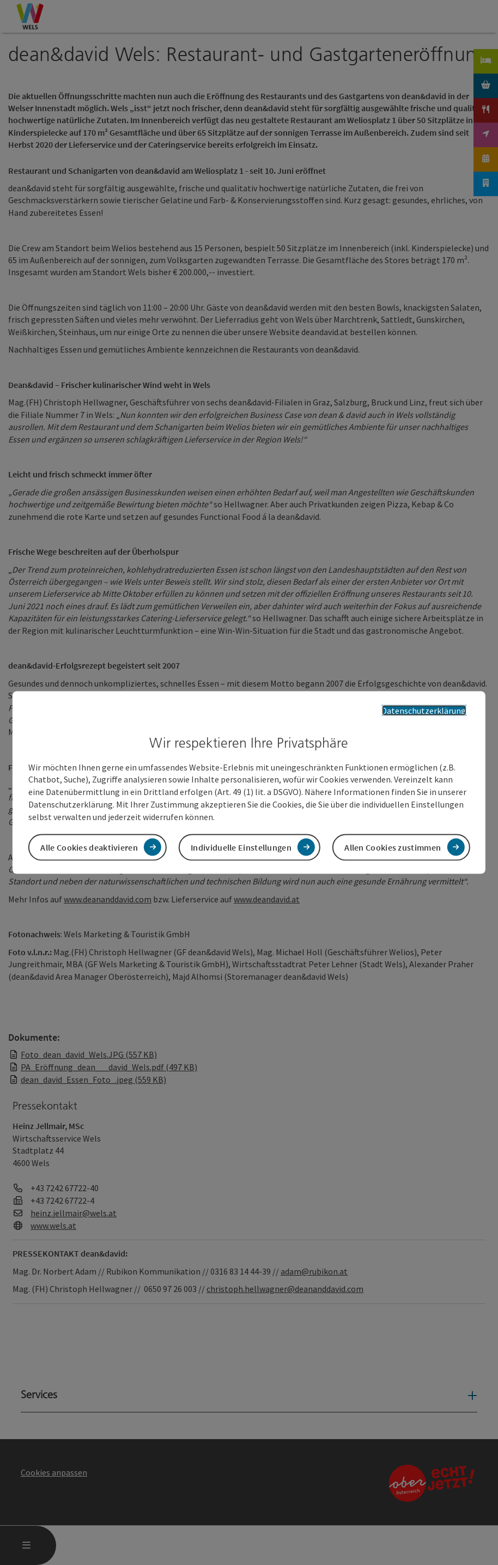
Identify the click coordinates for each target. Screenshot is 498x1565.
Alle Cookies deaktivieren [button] (89, 846)
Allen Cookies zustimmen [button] (392, 846)
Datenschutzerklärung (423, 710)
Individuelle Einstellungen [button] (241, 846)
